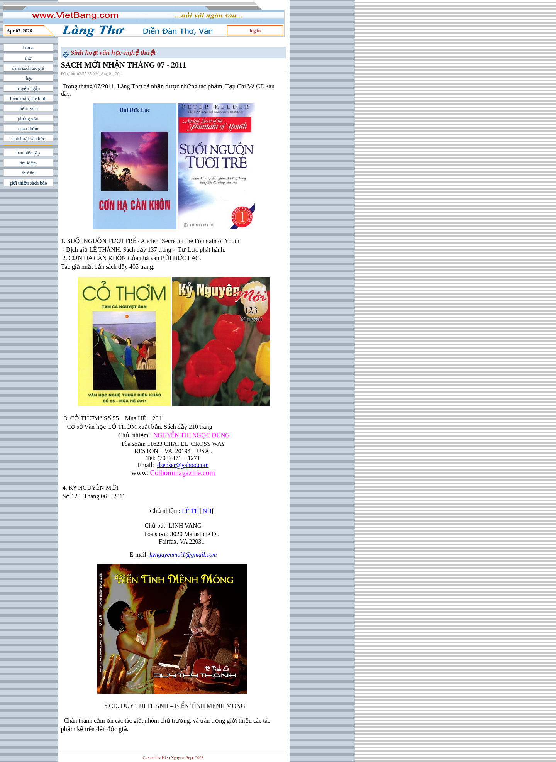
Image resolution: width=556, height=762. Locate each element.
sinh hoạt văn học (28, 138)
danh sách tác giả (28, 68)
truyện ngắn (28, 88)
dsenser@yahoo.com (182, 465)
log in (255, 31)
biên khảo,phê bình (28, 98)
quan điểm (28, 128)
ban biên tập (28, 153)
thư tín (28, 173)
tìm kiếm (28, 163)
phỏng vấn (28, 118)
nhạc (28, 78)
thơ (28, 58)
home (28, 48)
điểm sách (28, 108)
